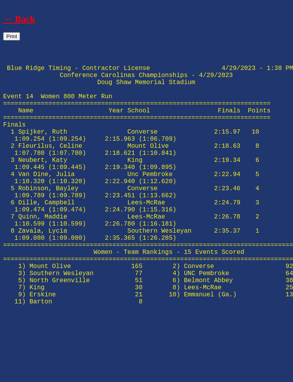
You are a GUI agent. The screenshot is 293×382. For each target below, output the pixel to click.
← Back (19, 19)
